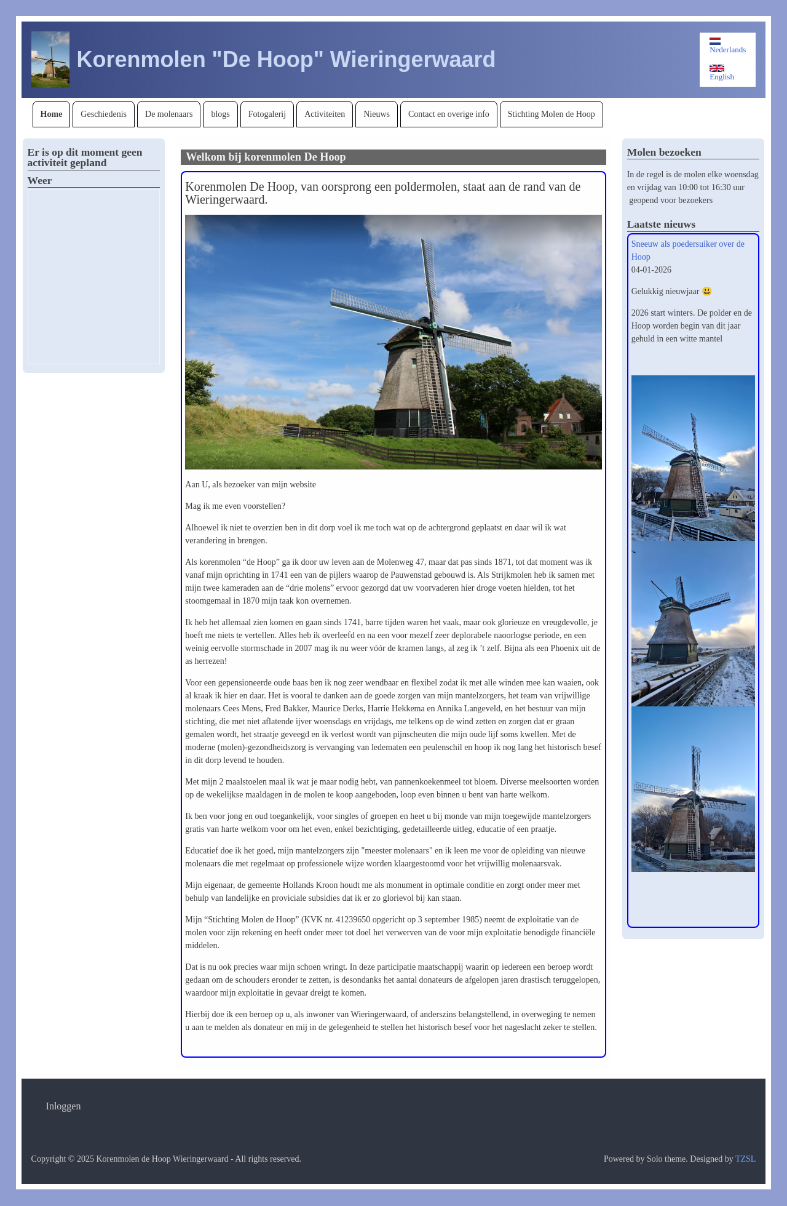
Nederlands (728, 46)
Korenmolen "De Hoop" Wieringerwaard (286, 59)
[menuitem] (52, 114)
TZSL (745, 1159)
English (722, 73)
